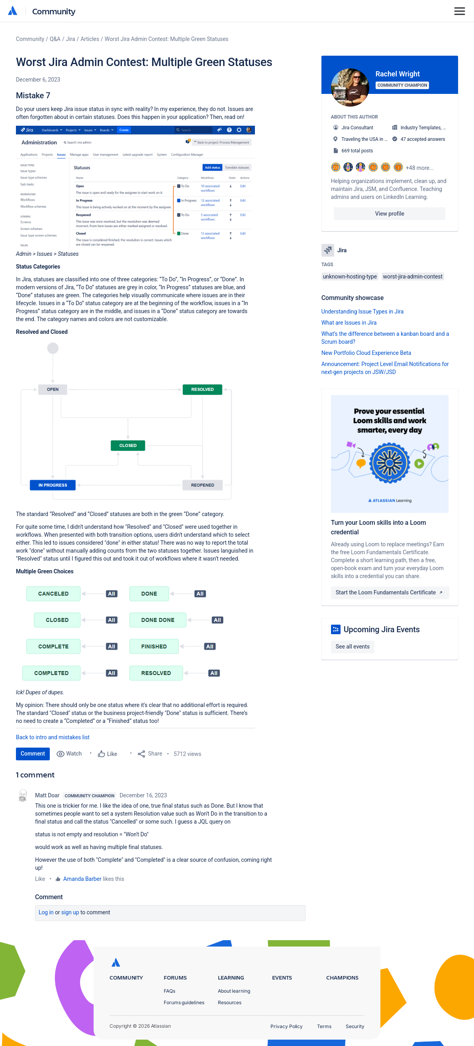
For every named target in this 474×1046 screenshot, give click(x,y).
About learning (234, 991)
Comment (33, 753)
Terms (324, 1026)
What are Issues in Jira (349, 322)
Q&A (55, 39)
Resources (229, 1002)
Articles (89, 39)
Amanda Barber (82, 879)
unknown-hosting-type (350, 276)
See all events (353, 646)
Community (54, 11)
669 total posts (357, 151)
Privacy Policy (286, 1026)
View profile (389, 213)
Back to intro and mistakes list (53, 737)
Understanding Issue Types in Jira (362, 311)
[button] (135, 187)
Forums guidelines (184, 1002)
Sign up (70, 912)
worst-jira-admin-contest (413, 276)
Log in (46, 912)
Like (40, 879)
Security (355, 1026)
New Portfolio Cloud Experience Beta (366, 353)
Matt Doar (47, 795)
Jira (70, 39)
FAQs (169, 991)
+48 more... (420, 168)
